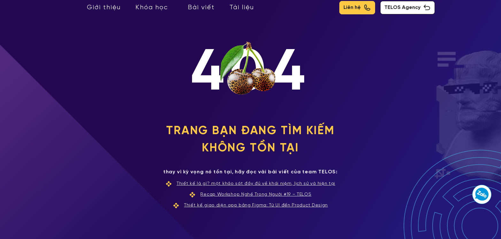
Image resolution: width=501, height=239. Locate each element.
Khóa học (151, 7)
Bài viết (201, 7)
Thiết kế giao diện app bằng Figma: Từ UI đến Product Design (250, 205)
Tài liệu (241, 7)
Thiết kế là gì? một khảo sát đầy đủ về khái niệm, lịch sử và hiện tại (250, 184)
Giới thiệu (104, 7)
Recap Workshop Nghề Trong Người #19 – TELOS (250, 195)
